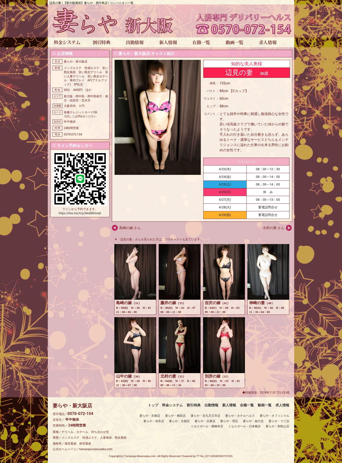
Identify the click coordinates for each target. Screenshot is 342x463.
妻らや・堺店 (229, 421)
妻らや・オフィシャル (274, 415)
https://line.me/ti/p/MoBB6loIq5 (80, 213)
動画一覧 (265, 405)
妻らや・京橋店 (149, 415)
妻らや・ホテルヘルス (240, 415)
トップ (153, 405)
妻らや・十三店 (279, 421)
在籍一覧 (247, 405)
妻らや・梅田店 (175, 415)
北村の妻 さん (273, 228)
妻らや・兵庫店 (205, 421)
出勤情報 (211, 405)
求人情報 (282, 405)
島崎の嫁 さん (130, 228)
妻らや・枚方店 (253, 421)
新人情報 (229, 405)
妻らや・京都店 (179, 421)
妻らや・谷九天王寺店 (205, 415)
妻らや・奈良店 (153, 421)
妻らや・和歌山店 (277, 426)
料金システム (172, 405)
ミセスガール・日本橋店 (244, 426)
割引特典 (194, 405)
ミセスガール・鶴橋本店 (207, 426)
